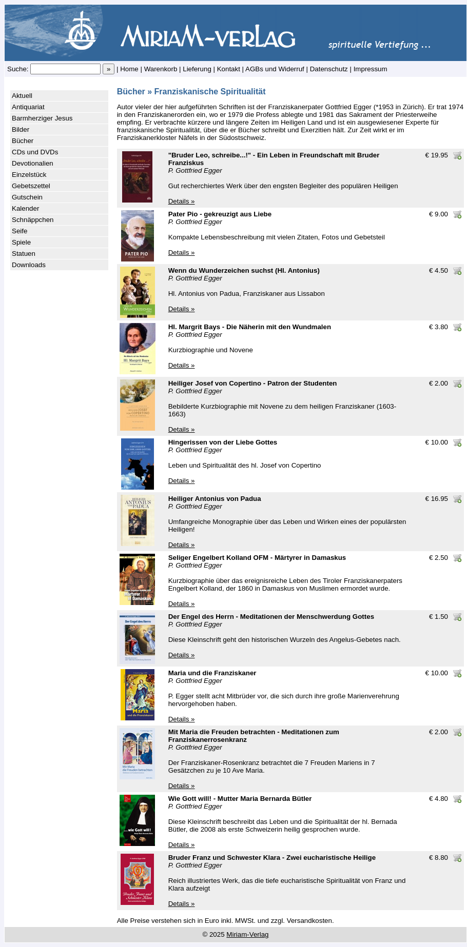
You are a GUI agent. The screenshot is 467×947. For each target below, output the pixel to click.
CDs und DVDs (35, 152)
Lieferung (197, 69)
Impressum (370, 69)
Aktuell (22, 95)
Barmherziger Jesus (42, 118)
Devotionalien (32, 163)
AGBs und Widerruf (274, 69)
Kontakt (228, 69)
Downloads (29, 265)
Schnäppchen (33, 220)
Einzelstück (29, 174)
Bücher (22, 141)
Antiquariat (28, 107)
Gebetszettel (31, 186)
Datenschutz (329, 69)
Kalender (25, 208)
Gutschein (27, 197)
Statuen (23, 253)
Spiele (21, 242)
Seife (19, 231)
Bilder (20, 129)
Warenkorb (161, 69)
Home (129, 69)
